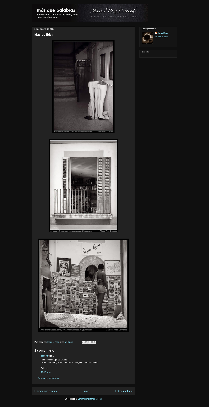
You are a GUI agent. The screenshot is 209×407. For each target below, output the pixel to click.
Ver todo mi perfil (161, 37)
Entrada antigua (124, 391)
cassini (44, 356)
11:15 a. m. (46, 372)
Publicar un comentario (48, 378)
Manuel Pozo (53, 342)
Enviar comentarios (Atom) (90, 399)
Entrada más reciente (46, 391)
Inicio (86, 391)
